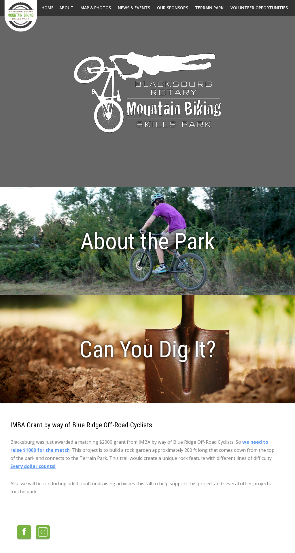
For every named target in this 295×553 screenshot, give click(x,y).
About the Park (147, 241)
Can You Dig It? (147, 349)
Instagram (43, 532)
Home (47, 7)
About (66, 7)
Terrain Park (209, 7)
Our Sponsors (172, 7)
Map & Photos (95, 7)
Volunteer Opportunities (259, 7)
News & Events (134, 7)
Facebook (24, 532)
